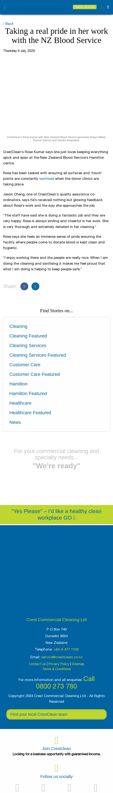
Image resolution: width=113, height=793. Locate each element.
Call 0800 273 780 (65, 682)
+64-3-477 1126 (65, 649)
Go (69, 518)
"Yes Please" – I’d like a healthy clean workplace (56, 514)
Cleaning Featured (28, 336)
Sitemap (78, 664)
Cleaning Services (27, 345)
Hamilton (18, 383)
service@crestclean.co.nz (62, 657)
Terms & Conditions (56, 669)
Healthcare (20, 403)
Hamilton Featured (28, 393)
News (15, 422)
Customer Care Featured (34, 374)
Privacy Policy (58, 664)
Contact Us (37, 664)
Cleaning (18, 326)
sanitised (46, 178)
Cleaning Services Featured (37, 355)
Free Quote (85, 7)
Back (8, 23)
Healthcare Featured (30, 412)
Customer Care (24, 364)
